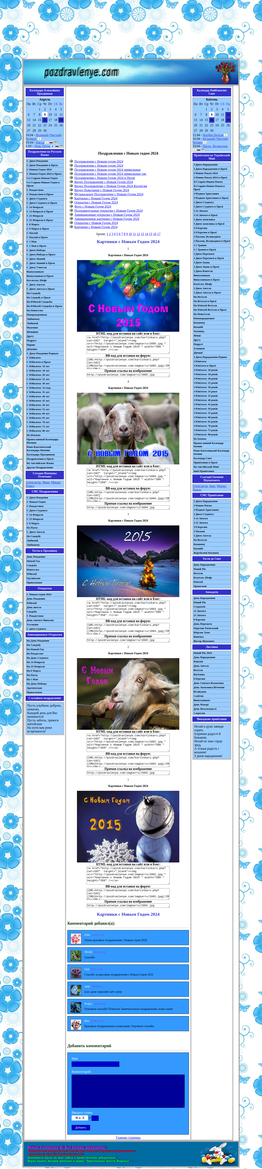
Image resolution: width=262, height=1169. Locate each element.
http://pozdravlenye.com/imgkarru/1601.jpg (128, 905)
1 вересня (199, 713)
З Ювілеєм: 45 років (205, 404)
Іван (212, 486)
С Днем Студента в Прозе (42, 202)
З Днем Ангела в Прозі (207, 292)
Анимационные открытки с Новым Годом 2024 (107, 214)
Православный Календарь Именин (43, 441)
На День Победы (37, 683)
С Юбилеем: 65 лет (38, 417)
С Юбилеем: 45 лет (38, 400)
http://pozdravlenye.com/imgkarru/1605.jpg (128, 375)
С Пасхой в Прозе (37, 237)
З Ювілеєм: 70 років (205, 425)
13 (142, 234)
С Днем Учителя (37, 267)
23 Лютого (199, 615)
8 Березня (199, 619)
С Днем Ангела (36, 284)
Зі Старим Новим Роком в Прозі (209, 187)
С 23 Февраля (35, 215)
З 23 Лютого (200, 522)
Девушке (32, 349)
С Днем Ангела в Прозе (41, 288)
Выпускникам (35, 271)
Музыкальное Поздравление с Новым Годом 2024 (108, 194)
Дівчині (198, 352)
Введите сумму (82, 1112)
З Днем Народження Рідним (210, 357)
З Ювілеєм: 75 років (205, 430)
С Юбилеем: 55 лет (38, 409)
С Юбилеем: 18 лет (38, 370)
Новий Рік (199, 568)
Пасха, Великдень (215, 146)
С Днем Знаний (36, 258)
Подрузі (198, 344)
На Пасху (32, 527)
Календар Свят (202, 458)
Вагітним (199, 674)
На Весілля (200, 296)
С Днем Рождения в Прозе (42, 165)
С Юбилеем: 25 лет (38, 379)
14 (146, 234)
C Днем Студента (37, 510)
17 (158, 234)
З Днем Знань (201, 262)
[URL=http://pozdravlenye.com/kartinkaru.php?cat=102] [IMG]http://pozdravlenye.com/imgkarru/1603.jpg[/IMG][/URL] (128, 628)
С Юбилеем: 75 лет (38, 426)
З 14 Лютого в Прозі (205, 215)
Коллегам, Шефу (37, 280)
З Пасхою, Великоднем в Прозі (211, 240)
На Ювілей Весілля (205, 305)
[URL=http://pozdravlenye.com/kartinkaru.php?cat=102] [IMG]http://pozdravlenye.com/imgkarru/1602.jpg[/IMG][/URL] (128, 761)
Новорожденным (37, 314)
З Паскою (199, 531)
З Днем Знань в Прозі (206, 266)
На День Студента (37, 657)
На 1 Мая (32, 679)
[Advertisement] (131, 30)
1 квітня (198, 695)
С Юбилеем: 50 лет (38, 404)
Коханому (199, 322)
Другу (30, 336)
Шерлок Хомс (201, 632)
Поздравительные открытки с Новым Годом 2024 (108, 210)
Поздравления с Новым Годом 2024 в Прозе (104, 178)
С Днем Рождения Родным (42, 353)
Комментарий (81, 1071)
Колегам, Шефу (202, 283)
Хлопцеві (199, 348)
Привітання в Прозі (205, 462)
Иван (46, 482)
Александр (33, 482)
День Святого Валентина (208, 683)
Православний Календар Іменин (208, 444)
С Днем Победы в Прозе (41, 254)
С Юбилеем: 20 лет (38, 374)
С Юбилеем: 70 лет (38, 422)
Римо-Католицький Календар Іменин (211, 452)
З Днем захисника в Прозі (208, 223)
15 (150, 234)
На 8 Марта (34, 670)
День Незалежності (204, 708)
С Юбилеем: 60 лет (38, 413)
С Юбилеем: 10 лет (38, 366)
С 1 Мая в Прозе (36, 245)
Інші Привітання (203, 471)
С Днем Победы (36, 250)
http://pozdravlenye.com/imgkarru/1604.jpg (128, 507)
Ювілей (198, 581)
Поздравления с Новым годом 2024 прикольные (107, 169)
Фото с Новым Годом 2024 (92, 206)
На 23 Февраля (36, 666)
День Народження (204, 564)
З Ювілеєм (199, 361)
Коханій (198, 326)
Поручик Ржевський (205, 628)
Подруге (31, 340)
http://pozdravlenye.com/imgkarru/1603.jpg (128, 640)
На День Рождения (38, 640)
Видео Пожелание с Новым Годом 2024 (101, 190)
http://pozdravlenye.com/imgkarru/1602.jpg (128, 773)
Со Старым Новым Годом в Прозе (43, 184)
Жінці (197, 335)
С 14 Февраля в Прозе (40, 211)
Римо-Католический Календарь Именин (39, 448)
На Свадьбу (34, 293)
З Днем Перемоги (203, 253)
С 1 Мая (31, 241)
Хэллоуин (32, 624)
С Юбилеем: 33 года (39, 387)
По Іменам (199, 438)
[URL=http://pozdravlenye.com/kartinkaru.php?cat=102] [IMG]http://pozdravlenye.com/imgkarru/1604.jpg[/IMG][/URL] (128, 496)
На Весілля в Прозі (204, 301)
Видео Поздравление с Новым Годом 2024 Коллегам (110, 186)
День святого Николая (40, 620)
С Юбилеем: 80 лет (38, 430)
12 (138, 234)
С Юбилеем (34, 357)
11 (134, 234)
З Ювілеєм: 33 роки (205, 391)
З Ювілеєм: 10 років (205, 369)
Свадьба (32, 565)
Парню (31, 344)
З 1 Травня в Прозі (204, 249)
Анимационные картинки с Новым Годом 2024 (106, 219)
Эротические (34, 687)
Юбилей (32, 573)
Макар (55, 482)
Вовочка (198, 636)
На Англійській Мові (206, 466)
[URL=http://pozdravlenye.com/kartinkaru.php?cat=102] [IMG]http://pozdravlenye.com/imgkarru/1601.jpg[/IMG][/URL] (128, 894)
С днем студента (36, 628)
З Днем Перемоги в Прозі (208, 258)
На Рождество (35, 653)
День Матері (201, 704)
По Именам (33, 435)
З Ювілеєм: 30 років (205, 387)
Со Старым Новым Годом (42, 178)
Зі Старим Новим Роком (207, 181)
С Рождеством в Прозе (40, 194)
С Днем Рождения (37, 160)
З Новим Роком (202, 505)
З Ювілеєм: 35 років (205, 395)
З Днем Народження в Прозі (210, 168)
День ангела (34, 607)
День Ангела (201, 665)
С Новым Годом (36, 501)
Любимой (32, 323)
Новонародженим (204, 318)
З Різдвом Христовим (206, 193)
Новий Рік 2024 (202, 652)
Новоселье (33, 569)
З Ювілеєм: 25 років (205, 382)
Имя (75, 1058)
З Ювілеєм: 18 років (205, 374)
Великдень (199, 691)
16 (154, 234)
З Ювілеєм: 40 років (205, 400)
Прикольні (200, 586)
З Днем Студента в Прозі (208, 206)
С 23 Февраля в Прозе (40, 220)
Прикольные (34, 582)
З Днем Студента (203, 202)
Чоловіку (198, 331)
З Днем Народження (205, 164)
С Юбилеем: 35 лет (38, 392)
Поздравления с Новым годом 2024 (98, 161)
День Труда (42, 146)
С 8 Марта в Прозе (38, 228)
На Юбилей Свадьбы (39, 301)
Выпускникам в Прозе (40, 275)
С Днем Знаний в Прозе (41, 263)
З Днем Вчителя (203, 271)
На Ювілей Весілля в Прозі (209, 309)
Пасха (40, 142)
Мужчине (32, 327)
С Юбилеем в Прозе (39, 361)
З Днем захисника (204, 219)
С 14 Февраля (35, 207)
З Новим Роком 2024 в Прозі (210, 177)
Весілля (198, 573)
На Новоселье (35, 310)
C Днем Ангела (36, 531)
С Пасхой (32, 232)
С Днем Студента (37, 198)
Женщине (32, 331)
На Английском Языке (40, 463)
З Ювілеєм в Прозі (204, 365)
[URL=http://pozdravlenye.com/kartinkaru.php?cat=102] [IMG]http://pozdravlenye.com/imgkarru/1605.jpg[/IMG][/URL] (128, 363)
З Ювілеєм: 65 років (205, 421)
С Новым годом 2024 (39, 594)
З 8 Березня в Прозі (205, 232)
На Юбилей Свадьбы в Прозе (44, 306)
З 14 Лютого (200, 210)
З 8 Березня (200, 228)
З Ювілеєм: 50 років (205, 408)
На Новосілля (201, 314)
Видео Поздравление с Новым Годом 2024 (103, 182)
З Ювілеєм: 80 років (205, 434)
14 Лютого (199, 610)
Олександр (200, 486)
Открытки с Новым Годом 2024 (96, 202)
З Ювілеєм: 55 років (205, 412)
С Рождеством (35, 189)
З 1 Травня (199, 245)
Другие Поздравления (40, 467)
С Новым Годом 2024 (39, 169)
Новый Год (33, 560)
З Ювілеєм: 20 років (205, 378)
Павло (197, 489)
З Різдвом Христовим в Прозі (210, 197)
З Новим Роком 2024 (205, 173)
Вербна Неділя (213, 135)
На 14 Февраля (36, 662)
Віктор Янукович (203, 641)
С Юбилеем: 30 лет (38, 383)
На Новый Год (35, 649)
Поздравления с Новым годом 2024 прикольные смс (110, 173)
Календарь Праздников (41, 454)
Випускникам (201, 275)
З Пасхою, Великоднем (207, 236)
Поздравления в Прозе (40, 458)
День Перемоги (202, 623)
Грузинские (34, 578)
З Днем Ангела (202, 288)
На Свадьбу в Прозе (39, 297)
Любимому (33, 318)
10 (130, 234)
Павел (30, 486)
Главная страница (128, 1137)
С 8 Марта (33, 224)
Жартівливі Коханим (206, 552)
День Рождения (36, 556)
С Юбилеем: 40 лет (38, 396)
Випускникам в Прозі (206, 279)
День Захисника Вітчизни (208, 687)
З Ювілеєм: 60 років (205, 417)
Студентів (199, 606)
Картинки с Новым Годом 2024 (95, 198)
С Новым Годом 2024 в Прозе (44, 173)
